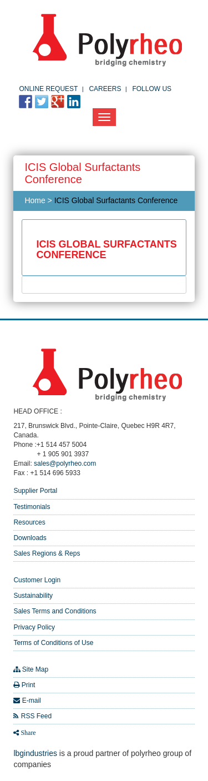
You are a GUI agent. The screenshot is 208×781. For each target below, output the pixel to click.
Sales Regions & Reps (46, 553)
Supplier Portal (35, 491)
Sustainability (33, 595)
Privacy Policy (34, 627)
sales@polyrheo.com (65, 463)
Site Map (35, 669)
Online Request (48, 89)
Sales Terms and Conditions (54, 611)
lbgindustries (35, 753)
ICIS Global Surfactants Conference (116, 200)
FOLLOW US (151, 89)
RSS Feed (36, 716)
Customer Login (36, 580)
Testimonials (31, 507)
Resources (29, 522)
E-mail (31, 700)
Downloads (29, 538)
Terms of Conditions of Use (53, 643)
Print (28, 685)
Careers (105, 89)
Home (34, 200)
